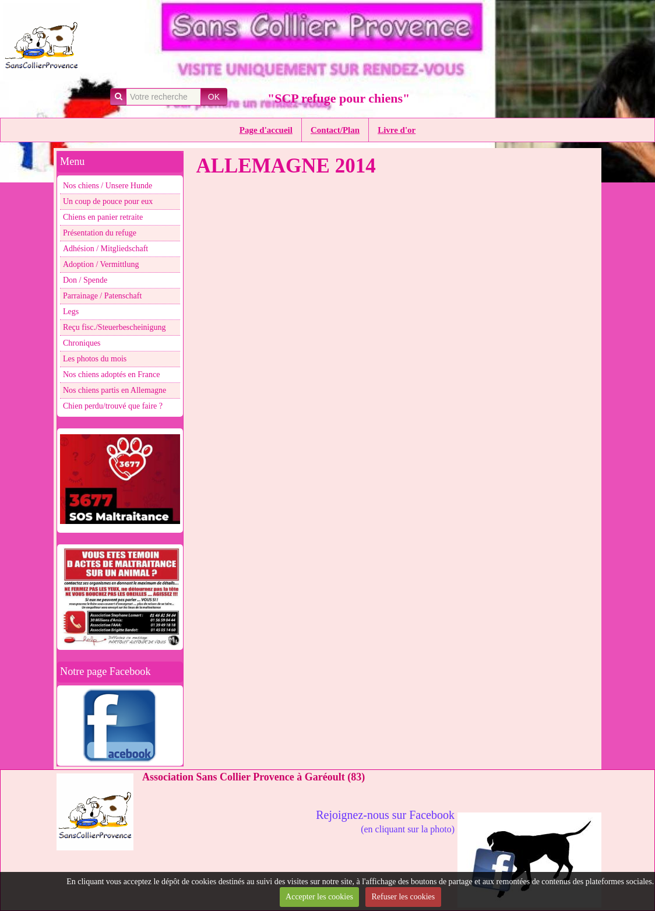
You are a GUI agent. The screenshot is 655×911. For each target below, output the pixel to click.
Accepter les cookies (319, 896)
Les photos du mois (94, 358)
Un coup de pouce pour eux (108, 201)
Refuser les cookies (403, 896)
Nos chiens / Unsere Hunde (107, 185)
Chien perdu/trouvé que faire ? (113, 406)
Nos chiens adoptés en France (111, 374)
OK (214, 96)
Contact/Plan (335, 130)
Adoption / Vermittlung (101, 264)
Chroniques (82, 343)
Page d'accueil (266, 130)
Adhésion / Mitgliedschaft (105, 248)
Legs (71, 311)
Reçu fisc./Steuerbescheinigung (114, 327)
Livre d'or (396, 130)
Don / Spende (85, 280)
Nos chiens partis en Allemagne (114, 390)
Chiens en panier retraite (103, 217)
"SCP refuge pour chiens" (338, 98)
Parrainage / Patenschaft (102, 295)
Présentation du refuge (99, 232)
